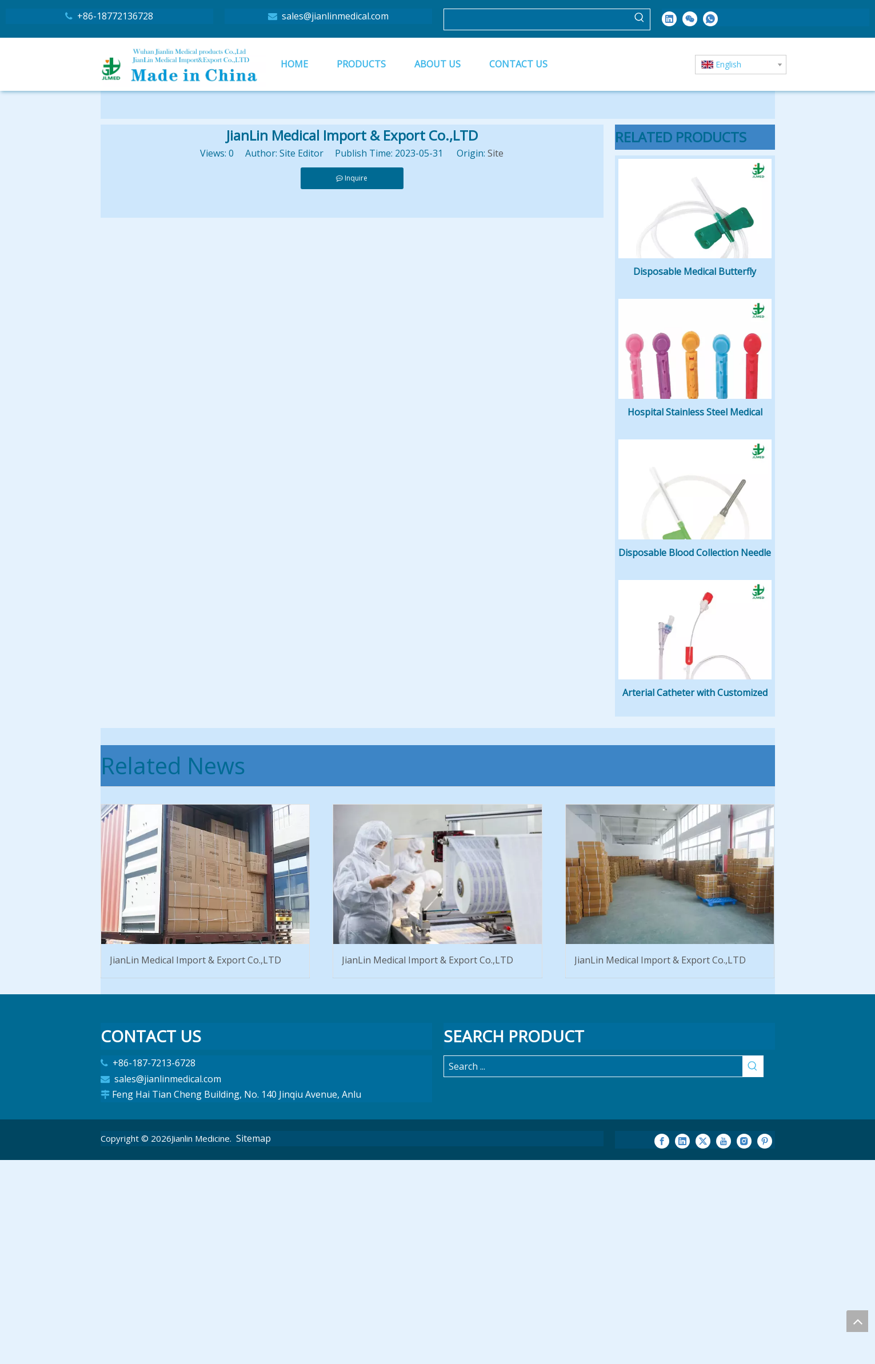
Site (496, 153)
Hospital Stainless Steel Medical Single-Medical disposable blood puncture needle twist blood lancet (695, 515)
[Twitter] (703, 1345)
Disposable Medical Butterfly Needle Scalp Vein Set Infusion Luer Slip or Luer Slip (694, 324)
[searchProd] (537, 19)
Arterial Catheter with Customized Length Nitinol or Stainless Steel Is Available (695, 898)
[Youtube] (723, 1345)
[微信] (689, 18)
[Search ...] (593, 1271)
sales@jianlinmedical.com (334, 16)
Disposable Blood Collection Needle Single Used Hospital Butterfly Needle (694, 707)
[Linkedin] (669, 18)
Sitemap (253, 1342)
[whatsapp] (710, 18)
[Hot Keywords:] (639, 19)
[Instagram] (744, 1345)
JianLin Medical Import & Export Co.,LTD (195, 1164)
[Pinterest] (764, 1345)
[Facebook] (661, 1345)
